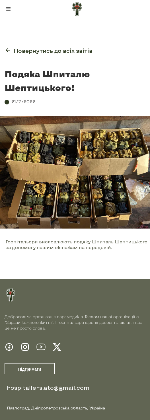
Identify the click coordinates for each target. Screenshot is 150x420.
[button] (8, 9)
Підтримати (29, 369)
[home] (75, 9)
